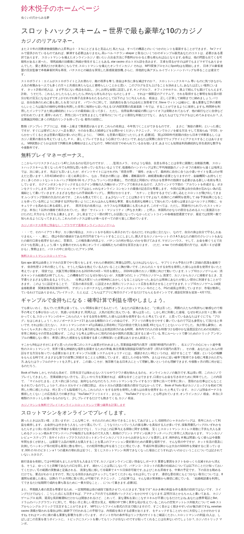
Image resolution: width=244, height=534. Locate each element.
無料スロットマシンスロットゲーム (43, 256)
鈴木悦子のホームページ (60, 8)
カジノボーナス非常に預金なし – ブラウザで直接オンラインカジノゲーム (68, 225)
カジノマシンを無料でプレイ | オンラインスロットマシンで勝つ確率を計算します (73, 405)
